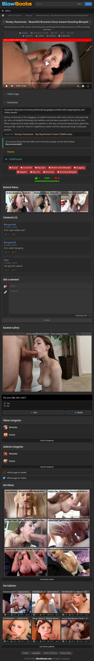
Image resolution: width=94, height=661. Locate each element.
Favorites (29, 36)
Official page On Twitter (16, 478)
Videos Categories (12, 420)
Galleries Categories (13, 446)
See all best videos (47, 579)
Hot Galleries (9, 585)
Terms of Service (50, 653)
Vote (35, 412)
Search (88, 4)
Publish (47, 320)
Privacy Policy (65, 653)
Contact (25, 653)
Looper (41, 36)
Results (80, 412)
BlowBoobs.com (44, 659)
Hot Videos (8, 485)
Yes (8, 403)
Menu (8, 11)
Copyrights (36, 653)
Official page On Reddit (16, 472)
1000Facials (15, 159)
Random (52, 36)
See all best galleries (47, 647)
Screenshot (65, 36)
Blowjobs (25, 33)
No (8, 406)
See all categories (47, 440)
